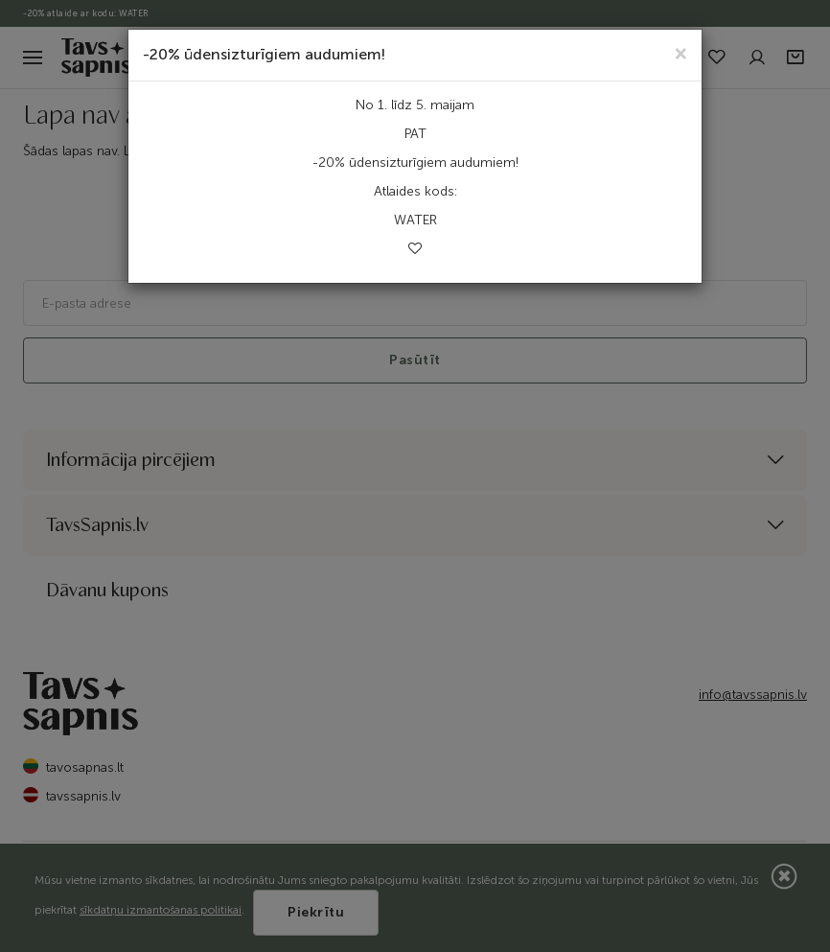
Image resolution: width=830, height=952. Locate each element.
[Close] (681, 52)
